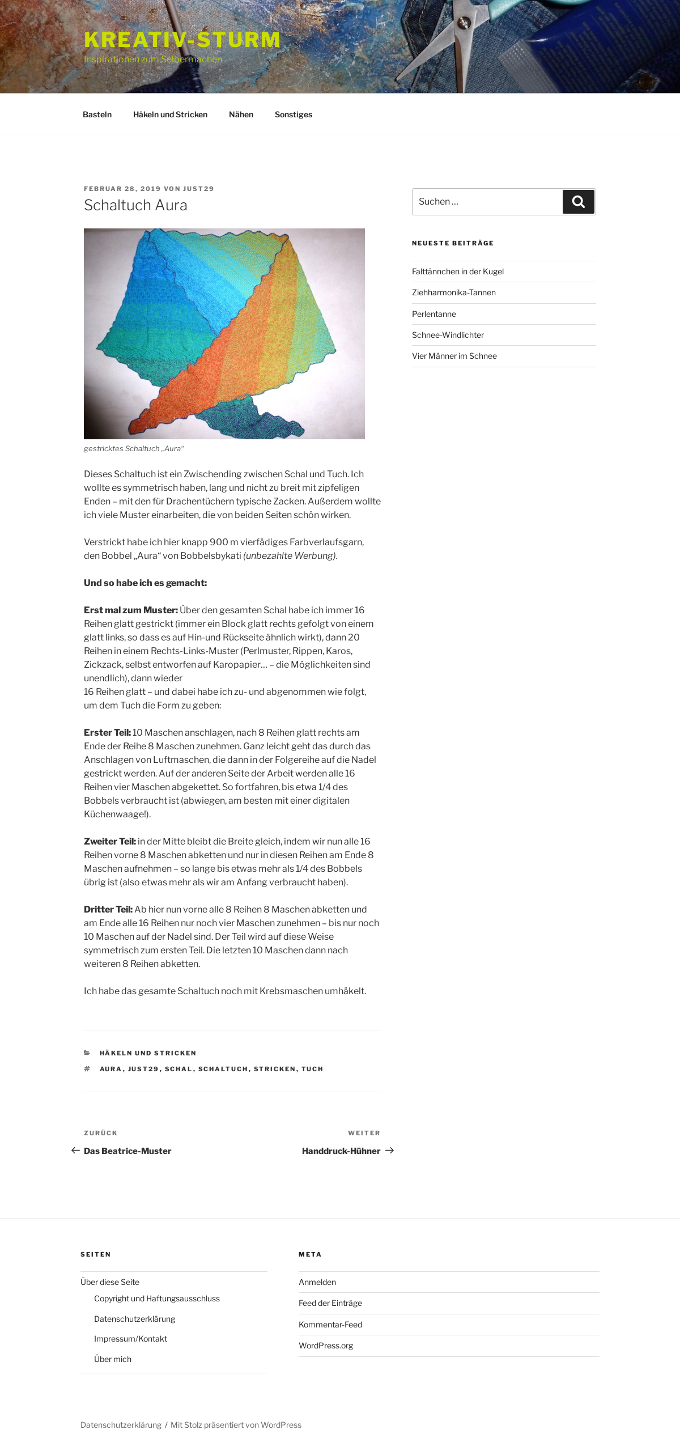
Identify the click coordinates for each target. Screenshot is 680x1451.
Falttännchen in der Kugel (458, 271)
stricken (275, 1069)
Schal (179, 1069)
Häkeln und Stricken (170, 114)
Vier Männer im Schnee (454, 355)
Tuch (312, 1069)
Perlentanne (434, 314)
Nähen (241, 114)
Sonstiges (293, 114)
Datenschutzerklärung (134, 1318)
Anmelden (317, 1282)
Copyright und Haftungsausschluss (157, 1298)
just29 (199, 189)
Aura (111, 1069)
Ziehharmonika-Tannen (454, 292)
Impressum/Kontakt (130, 1338)
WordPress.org (326, 1345)
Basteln (97, 114)
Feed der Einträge (330, 1303)
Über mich (112, 1359)
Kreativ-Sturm (183, 39)
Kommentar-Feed (330, 1324)
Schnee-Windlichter (448, 335)
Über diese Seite (109, 1282)
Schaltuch (223, 1069)
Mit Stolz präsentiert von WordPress (236, 1424)
